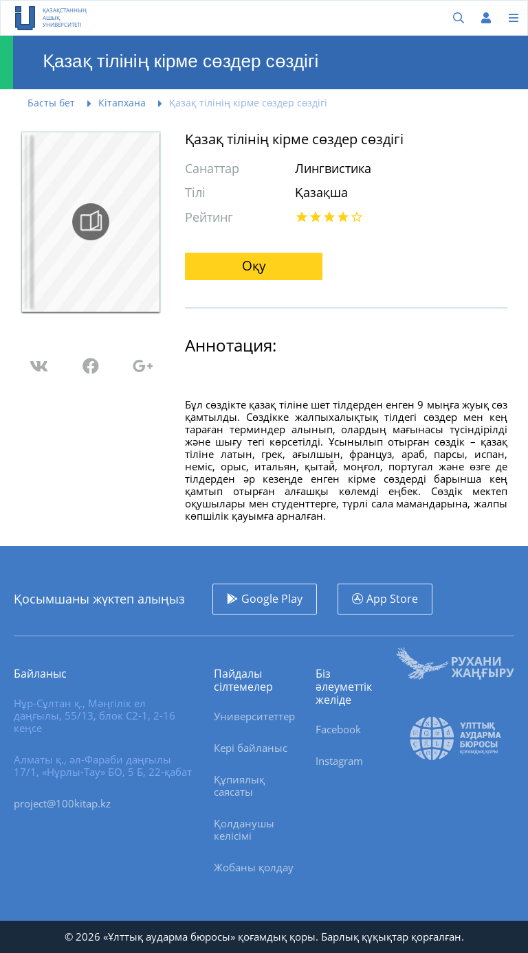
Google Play (271, 598)
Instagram (339, 761)
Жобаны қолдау (254, 867)
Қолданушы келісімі (244, 829)
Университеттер (254, 716)
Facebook (338, 729)
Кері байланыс (250, 748)
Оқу (254, 266)
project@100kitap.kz (62, 803)
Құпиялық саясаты (239, 785)
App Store (392, 598)
